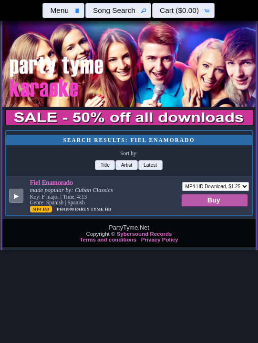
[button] (63, 10)
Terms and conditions (108, 239)
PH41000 (66, 209)
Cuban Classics (94, 190)
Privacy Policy (159, 239)
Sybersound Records (144, 234)
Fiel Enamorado (51, 182)
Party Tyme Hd (93, 209)
